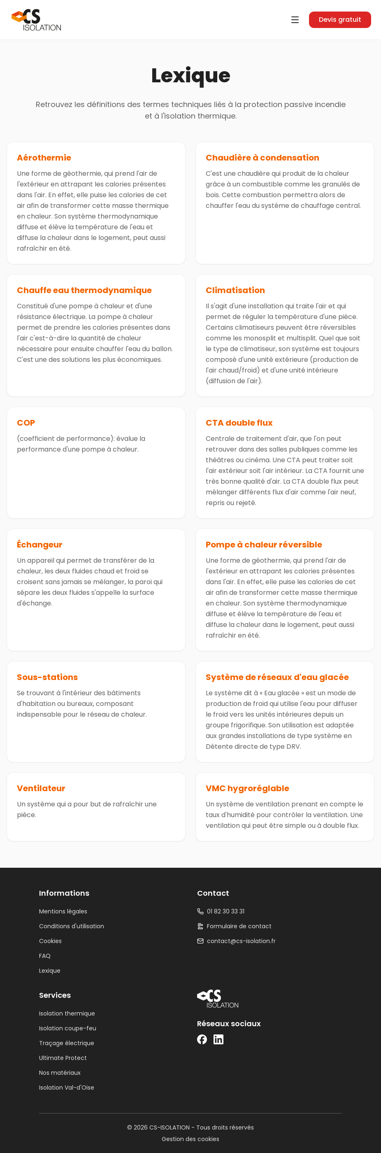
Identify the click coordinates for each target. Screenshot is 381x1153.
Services (55, 995)
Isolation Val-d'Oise (66, 1087)
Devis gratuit (340, 19)
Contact (213, 893)
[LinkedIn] (218, 1039)
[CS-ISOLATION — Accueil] (36, 19)
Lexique (49, 971)
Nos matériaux (60, 1073)
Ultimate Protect (63, 1058)
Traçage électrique (66, 1043)
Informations (64, 893)
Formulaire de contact (234, 926)
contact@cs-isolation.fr (236, 941)
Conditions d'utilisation (71, 926)
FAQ (45, 956)
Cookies (50, 941)
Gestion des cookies (190, 1139)
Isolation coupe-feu (67, 1028)
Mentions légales (63, 911)
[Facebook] (202, 1039)
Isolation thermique (67, 1013)
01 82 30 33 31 (220, 911)
